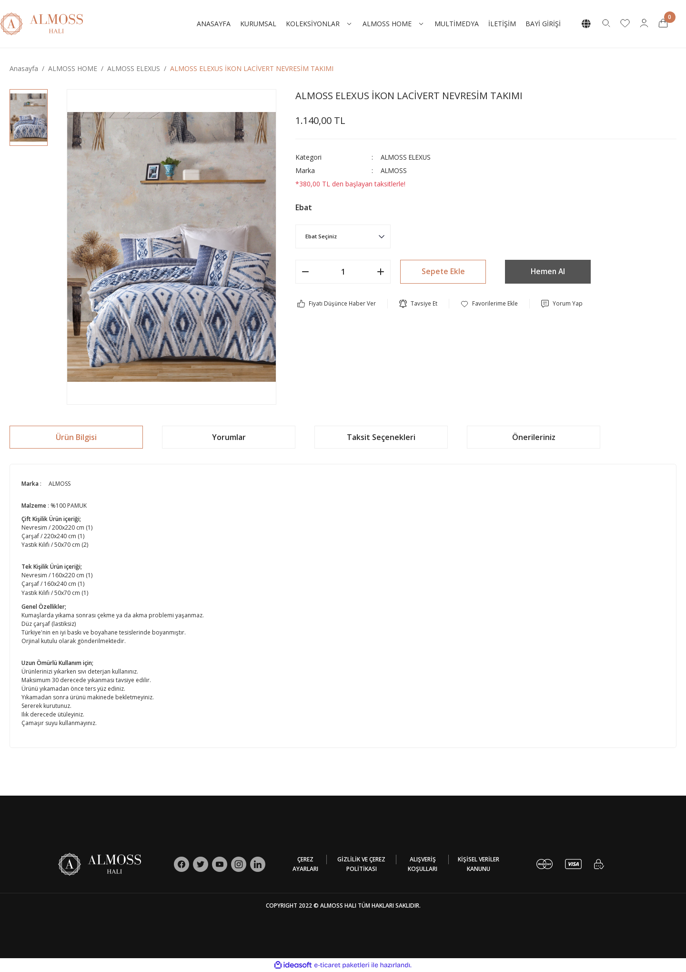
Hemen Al (548, 271)
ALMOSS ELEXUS (407, 157)
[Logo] (41, 23)
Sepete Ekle (443, 271)
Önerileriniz (533, 437)
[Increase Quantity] (380, 271)
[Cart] (663, 22)
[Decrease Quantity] (305, 271)
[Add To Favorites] (489, 303)
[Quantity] (343, 271)
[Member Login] (644, 22)
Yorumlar (229, 437)
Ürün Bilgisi (76, 437)
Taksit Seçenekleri (381, 437)
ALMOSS (394, 170)
